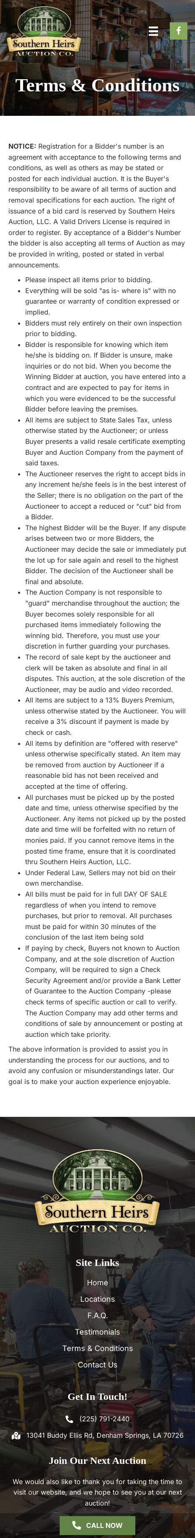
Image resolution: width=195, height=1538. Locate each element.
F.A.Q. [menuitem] (97, 1315)
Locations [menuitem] (97, 1299)
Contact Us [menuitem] (98, 1364)
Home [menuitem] (97, 1282)
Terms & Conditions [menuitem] (97, 1348)
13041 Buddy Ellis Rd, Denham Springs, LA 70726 (105, 1435)
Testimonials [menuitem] (97, 1331)
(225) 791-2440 (104, 1419)
